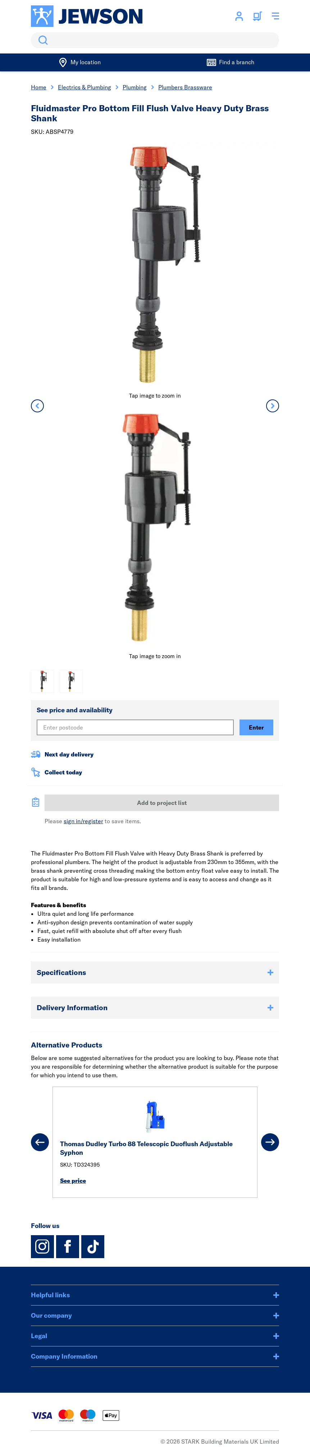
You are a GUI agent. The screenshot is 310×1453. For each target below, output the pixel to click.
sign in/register (83, 821)
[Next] (270, 1142)
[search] (155, 40)
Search (42, 40)
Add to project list (162, 802)
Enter (256, 727)
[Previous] (40, 1142)
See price (73, 1180)
